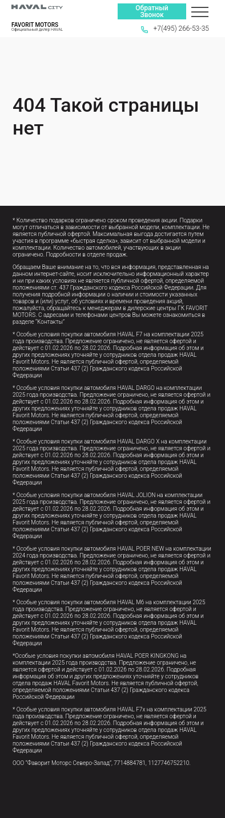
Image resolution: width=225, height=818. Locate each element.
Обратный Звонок (151, 11)
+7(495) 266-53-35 (175, 28)
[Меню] (200, 11)
